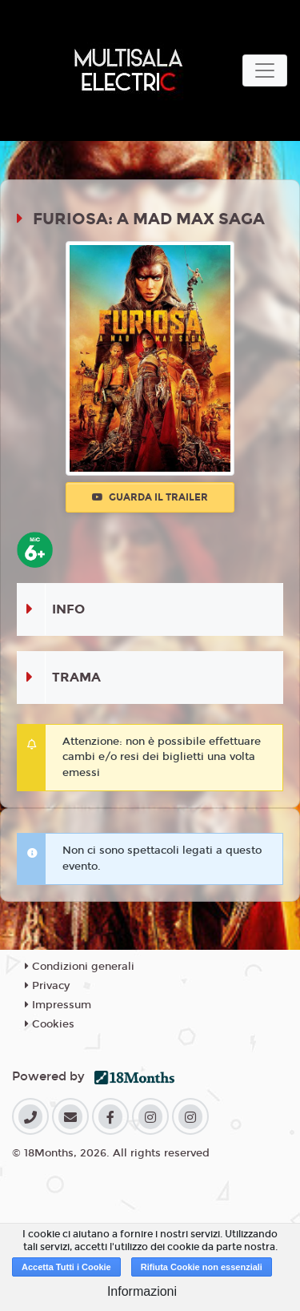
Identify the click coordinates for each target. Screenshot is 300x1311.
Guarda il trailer (150, 497)
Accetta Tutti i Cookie (66, 1267)
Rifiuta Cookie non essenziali (201, 1267)
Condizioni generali (79, 966)
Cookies (49, 1024)
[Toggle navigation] (264, 70)
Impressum (58, 1005)
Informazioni (142, 1291)
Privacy (47, 985)
